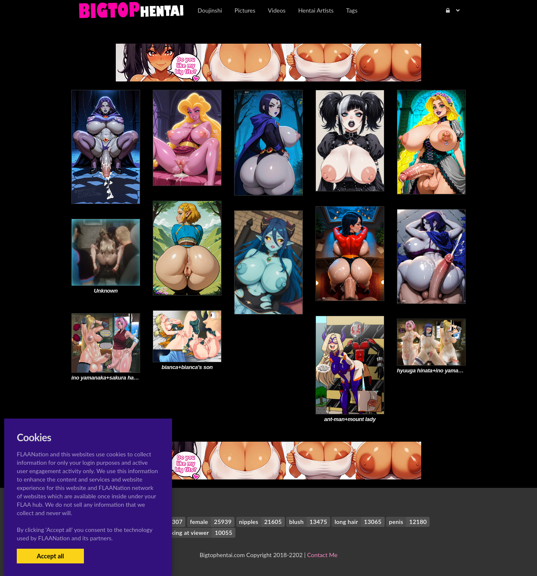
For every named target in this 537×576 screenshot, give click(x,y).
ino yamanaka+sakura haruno (108, 377)
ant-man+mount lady (350, 419)
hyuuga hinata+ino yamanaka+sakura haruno (453, 370)
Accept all (50, 556)
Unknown (106, 291)
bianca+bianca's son (187, 367)
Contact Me (322, 554)
